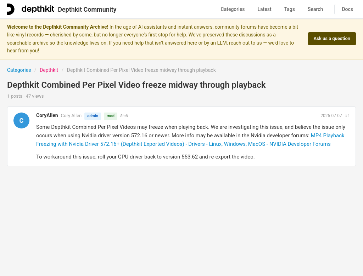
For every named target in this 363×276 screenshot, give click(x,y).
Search (315, 9)
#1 (347, 115)
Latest (265, 9)
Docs (347, 9)
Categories (233, 9)
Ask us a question (332, 38)
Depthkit (49, 70)
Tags (289, 9)
